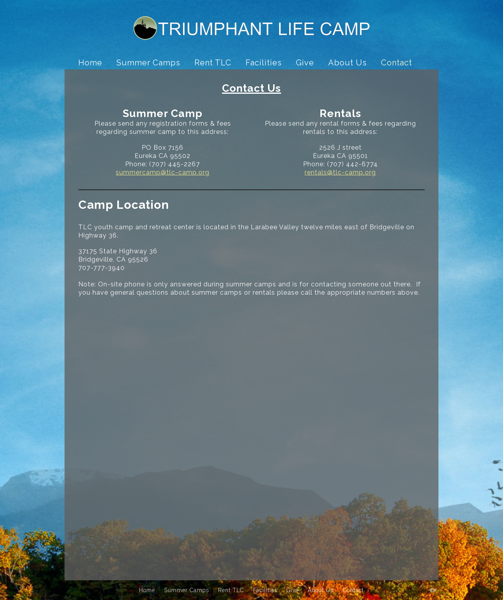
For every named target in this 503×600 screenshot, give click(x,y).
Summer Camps (148, 62)
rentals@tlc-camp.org (340, 172)
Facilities (264, 62)
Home (90, 62)
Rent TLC (212, 62)
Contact (396, 62)
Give (305, 62)
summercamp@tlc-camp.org (162, 172)
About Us (347, 62)
